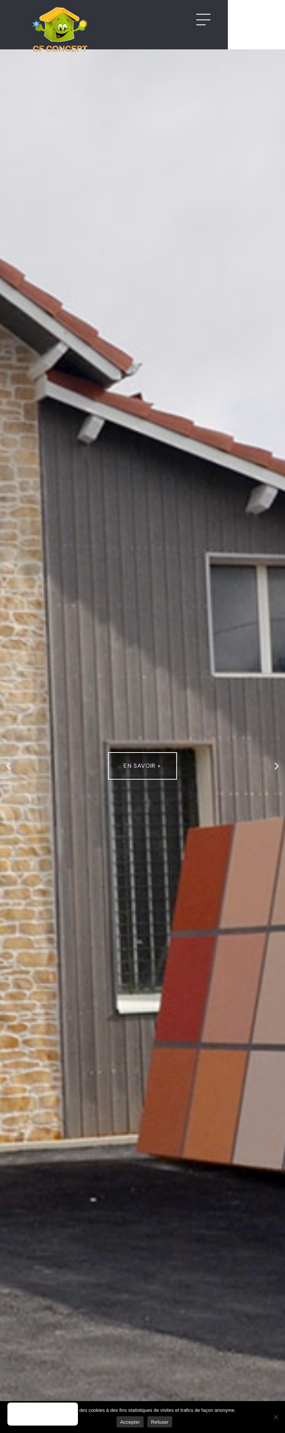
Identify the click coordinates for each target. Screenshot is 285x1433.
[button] (8, 766)
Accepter (130, 1422)
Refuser (159, 1422)
